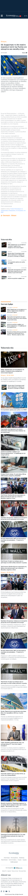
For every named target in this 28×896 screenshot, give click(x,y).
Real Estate (4, 860)
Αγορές (25, 860)
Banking (21, 857)
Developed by (14, 868)
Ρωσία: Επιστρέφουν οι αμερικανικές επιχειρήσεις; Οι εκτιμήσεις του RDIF (13, 210)
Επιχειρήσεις (14, 857)
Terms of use (15, 871)
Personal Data (22, 871)
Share (24, 53)
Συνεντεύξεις (13, 860)
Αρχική (9, 871)
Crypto (19, 860)
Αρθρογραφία (14, 862)
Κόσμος (3, 41)
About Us (4, 871)
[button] (2, 15)
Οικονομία (7, 857)
